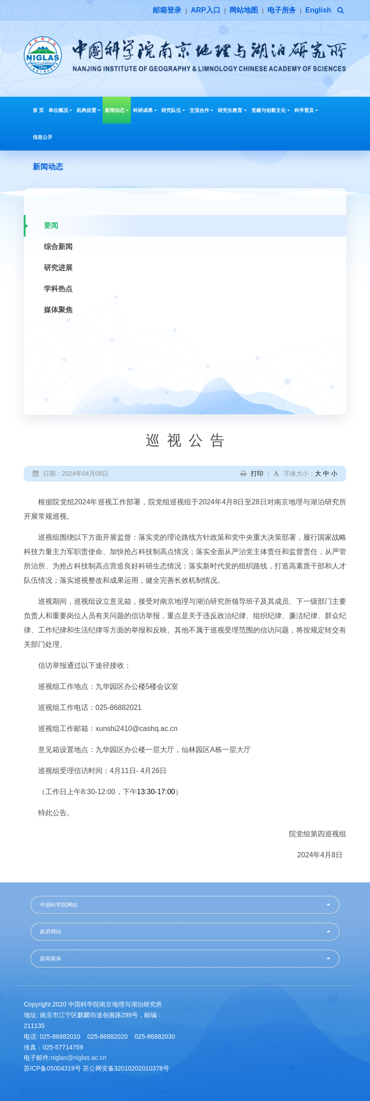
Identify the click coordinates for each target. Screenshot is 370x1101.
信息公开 (42, 137)
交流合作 (201, 110)
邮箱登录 (167, 10)
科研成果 (145, 110)
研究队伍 (173, 110)
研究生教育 (232, 110)
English (318, 10)
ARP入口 (205, 10)
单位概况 (60, 110)
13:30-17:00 (156, 792)
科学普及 (306, 110)
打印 (257, 473)
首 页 (38, 110)
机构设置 (88, 110)
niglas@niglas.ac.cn (79, 1057)
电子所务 (281, 10)
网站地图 (243, 10)
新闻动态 (117, 110)
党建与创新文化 (270, 110)
